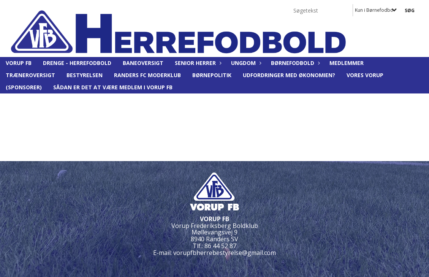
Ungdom (245, 62)
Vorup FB (19, 62)
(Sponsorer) (24, 87)
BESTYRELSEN (84, 75)
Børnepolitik (211, 75)
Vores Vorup (365, 75)
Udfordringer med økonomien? (289, 75)
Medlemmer (346, 62)
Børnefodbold (294, 62)
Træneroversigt (30, 75)
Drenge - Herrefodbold (77, 62)
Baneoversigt (143, 62)
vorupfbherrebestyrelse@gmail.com (224, 253)
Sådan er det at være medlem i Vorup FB (113, 87)
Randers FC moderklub (147, 75)
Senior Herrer (197, 62)
